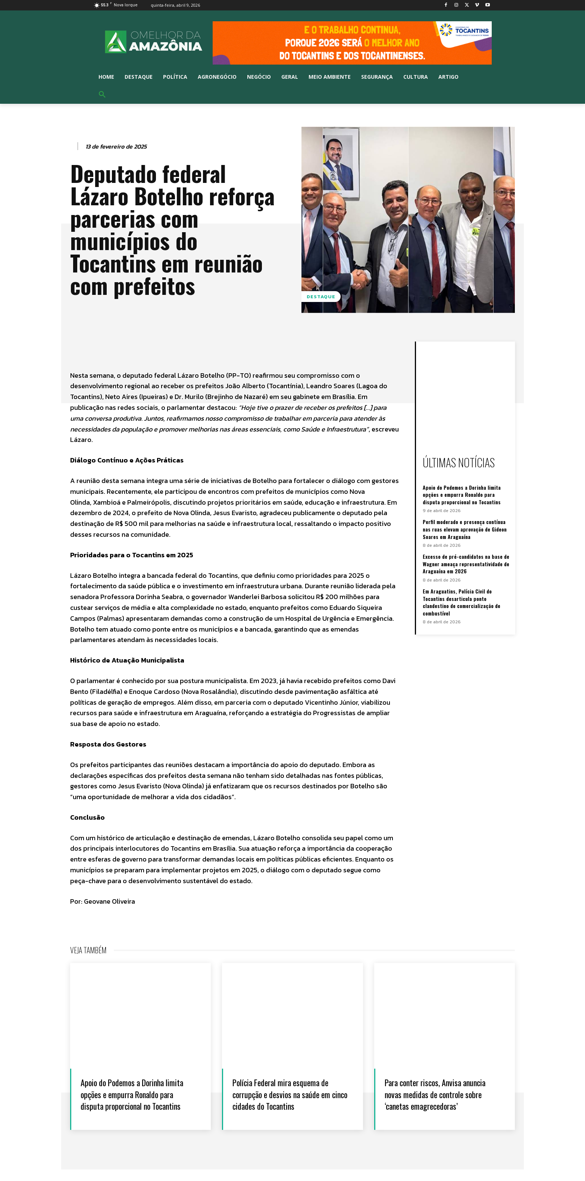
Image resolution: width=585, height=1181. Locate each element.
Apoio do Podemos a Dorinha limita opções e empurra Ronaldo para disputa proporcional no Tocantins (462, 494)
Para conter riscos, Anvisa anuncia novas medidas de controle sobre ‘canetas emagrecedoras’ (430, 1099)
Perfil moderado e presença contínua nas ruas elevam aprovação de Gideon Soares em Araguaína (465, 529)
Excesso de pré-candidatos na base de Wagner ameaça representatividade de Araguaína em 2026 (466, 563)
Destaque (321, 296)
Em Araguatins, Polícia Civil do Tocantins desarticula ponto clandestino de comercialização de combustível (461, 602)
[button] (102, 95)
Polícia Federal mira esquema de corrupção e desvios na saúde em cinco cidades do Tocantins (289, 1093)
